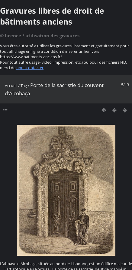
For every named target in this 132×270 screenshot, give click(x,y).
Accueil (11, 85)
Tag (24, 85)
